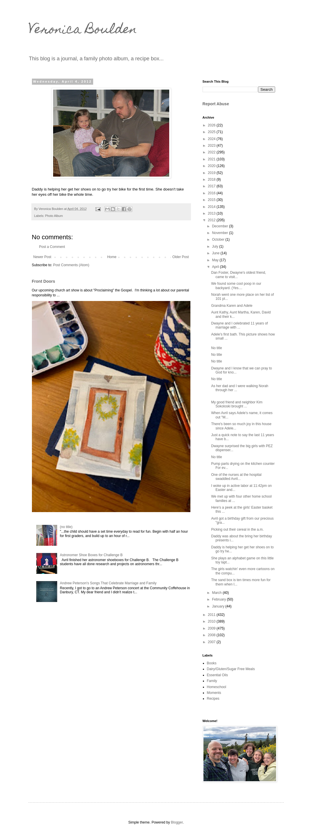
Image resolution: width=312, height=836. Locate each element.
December (220, 226)
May (215, 260)
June (216, 253)
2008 (212, 635)
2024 (212, 139)
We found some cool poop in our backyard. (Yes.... (236, 286)
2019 (212, 173)
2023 (212, 146)
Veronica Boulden (82, 30)
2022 (212, 152)
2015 (212, 200)
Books (212, 663)
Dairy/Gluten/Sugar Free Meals (231, 669)
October (218, 239)
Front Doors (43, 281)
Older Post (180, 257)
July (215, 246)
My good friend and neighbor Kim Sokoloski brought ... (236, 404)
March (217, 593)
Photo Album (54, 215)
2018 (212, 179)
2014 (212, 207)
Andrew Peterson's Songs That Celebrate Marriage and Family (108, 583)
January (218, 606)
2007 (212, 642)
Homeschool (216, 687)
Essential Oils (217, 675)
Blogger (177, 822)
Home (111, 257)
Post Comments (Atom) (71, 265)
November (220, 233)
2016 (212, 193)
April (216, 267)
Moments (214, 693)
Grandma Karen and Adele (231, 306)
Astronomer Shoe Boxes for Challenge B (91, 555)
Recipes (213, 699)
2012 (212, 220)
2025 (212, 132)
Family (212, 681)
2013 (212, 213)
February (219, 599)
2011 (212, 615)
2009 (212, 628)
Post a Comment (52, 247)
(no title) (66, 527)
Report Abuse (216, 103)
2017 (212, 186)
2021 (212, 159)
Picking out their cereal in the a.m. (237, 529)
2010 (212, 621)
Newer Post (42, 257)
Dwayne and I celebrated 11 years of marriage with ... (239, 325)
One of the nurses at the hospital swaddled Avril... (236, 477)
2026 (212, 125)
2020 (212, 166)
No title (216, 348)
